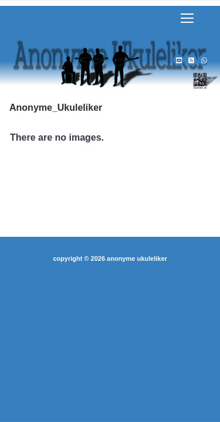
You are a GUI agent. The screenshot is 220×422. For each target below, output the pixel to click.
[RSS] (191, 60)
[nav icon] (187, 18)
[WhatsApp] (204, 60)
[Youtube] (179, 60)
